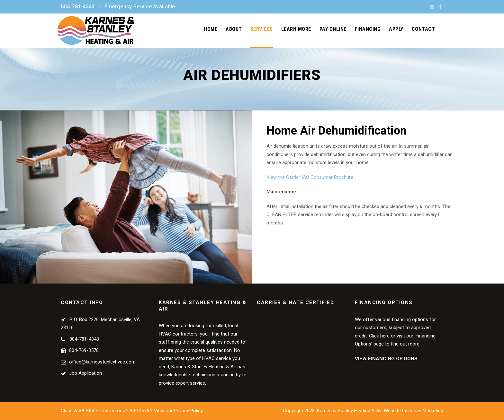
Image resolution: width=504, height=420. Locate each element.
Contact (423, 29)
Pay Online (333, 29)
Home (210, 29)
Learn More (296, 29)
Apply (396, 29)
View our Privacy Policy (178, 411)
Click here (379, 336)
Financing (368, 29)
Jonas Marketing (425, 411)
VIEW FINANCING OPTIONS (386, 359)
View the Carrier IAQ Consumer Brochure (309, 177)
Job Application (85, 373)
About (234, 29)
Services (261, 29)
